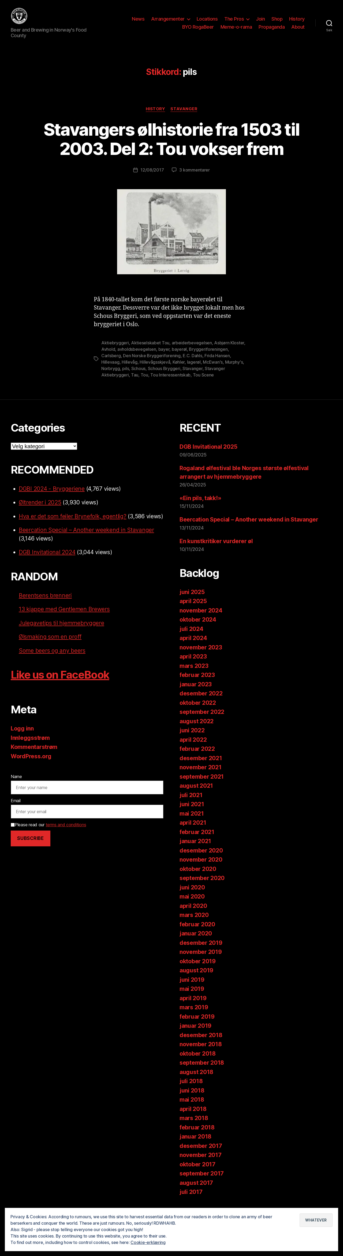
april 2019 (193, 1005)
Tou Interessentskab (170, 382)
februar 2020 (197, 931)
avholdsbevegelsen (136, 356)
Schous (138, 375)
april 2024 (193, 645)
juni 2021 (192, 811)
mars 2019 (194, 1014)
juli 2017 (191, 1199)
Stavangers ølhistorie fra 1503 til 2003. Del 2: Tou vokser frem (172, 146)
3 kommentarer (194, 177)
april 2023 (193, 663)
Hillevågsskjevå (155, 369)
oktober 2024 (198, 626)
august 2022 (197, 728)
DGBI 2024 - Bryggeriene (52, 496)
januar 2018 (195, 1143)
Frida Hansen (217, 363)
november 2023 (201, 654)
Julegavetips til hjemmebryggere (61, 630)
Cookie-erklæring (148, 1242)
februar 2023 (197, 682)
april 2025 (193, 608)
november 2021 (201, 774)
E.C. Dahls (192, 363)
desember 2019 (201, 949)
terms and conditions (66, 831)
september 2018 (202, 1070)
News (138, 22)
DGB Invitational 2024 (47, 559)
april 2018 (193, 1116)
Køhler (179, 369)
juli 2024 (191, 636)
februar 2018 (197, 1134)
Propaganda (272, 30)
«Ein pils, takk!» (200, 505)
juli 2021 (191, 802)
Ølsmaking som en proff (50, 644)
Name (16, 783)
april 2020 (193, 912)
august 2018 (196, 1079)
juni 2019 (192, 986)
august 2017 (196, 1189)
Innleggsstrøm (30, 745)
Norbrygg (110, 375)
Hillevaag (110, 369)
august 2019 (196, 977)
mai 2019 (192, 996)
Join (260, 22)
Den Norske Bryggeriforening (152, 363)
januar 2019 (195, 1033)
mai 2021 (192, 820)
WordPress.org (31, 763)
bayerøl (179, 356)
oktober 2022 (198, 709)
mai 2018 (192, 1106)
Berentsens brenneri (45, 602)
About (298, 30)
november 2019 (201, 959)
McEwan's (213, 369)
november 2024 (201, 617)
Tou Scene (203, 382)
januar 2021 (195, 848)
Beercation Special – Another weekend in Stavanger (86, 537)
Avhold (108, 356)
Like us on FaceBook (60, 681)
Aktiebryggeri (115, 350)
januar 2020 (196, 940)
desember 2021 (201, 765)
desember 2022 (201, 700)
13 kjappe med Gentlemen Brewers (64, 616)
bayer (164, 356)
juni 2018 (192, 1097)
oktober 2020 (198, 876)
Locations (207, 22)
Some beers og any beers (52, 657)
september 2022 (202, 719)
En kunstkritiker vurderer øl (216, 548)
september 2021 (202, 783)
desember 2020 (201, 857)
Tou (144, 382)
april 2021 (193, 830)
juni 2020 (192, 894)
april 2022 (193, 746)
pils (125, 375)
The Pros (234, 22)
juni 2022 (192, 737)
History (297, 22)
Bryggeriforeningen (208, 356)
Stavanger (183, 115)
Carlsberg (111, 363)
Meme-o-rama (236, 30)
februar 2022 (197, 756)
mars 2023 (194, 672)
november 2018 (201, 1051)
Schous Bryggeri (164, 375)
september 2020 (202, 885)
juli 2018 (191, 1088)
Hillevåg (129, 369)
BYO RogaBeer (198, 30)
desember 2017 (201, 1153)
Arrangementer (168, 22)
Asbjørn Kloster (229, 350)
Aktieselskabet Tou (150, 350)
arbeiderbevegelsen (192, 350)
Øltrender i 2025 (40, 509)
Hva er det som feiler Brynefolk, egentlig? (72, 523)
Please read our (48, 831)
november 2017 (201, 1162)
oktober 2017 (197, 1171)
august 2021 (196, 793)
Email (16, 807)
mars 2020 (194, 922)
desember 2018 (201, 1042)
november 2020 (201, 866)
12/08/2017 (152, 177)
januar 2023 (196, 691)
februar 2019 (197, 1023)
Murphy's (234, 369)
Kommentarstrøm (34, 754)
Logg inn (22, 735)
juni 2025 (192, 599)
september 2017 (202, 1180)
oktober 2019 (198, 968)
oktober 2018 (198, 1060)
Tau (134, 382)
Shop (276, 22)
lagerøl (194, 369)
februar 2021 (197, 839)
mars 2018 (194, 1125)
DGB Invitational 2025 (208, 454)
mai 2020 (192, 903)
